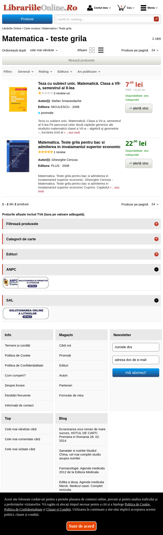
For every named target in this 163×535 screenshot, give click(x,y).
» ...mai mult (71, 132)
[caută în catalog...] (103, 19)
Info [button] (8, 335)
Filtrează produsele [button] (22, 224)
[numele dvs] (135, 347)
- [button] (156, 269)
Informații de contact (19, 405)
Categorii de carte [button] (21, 239)
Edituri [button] (11, 254)
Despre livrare (15, 385)
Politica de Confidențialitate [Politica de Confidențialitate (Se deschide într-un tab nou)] (23, 509)
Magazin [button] (66, 335)
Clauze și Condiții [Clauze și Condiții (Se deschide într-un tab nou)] (58, 509)
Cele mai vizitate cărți (20, 449)
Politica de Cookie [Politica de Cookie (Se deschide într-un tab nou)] (137, 504)
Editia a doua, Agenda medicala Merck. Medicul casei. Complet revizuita (81, 485)
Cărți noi (65, 345)
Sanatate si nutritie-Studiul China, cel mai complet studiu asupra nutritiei (80, 454)
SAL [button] (9, 300)
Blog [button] (63, 418)
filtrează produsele (82, 60)
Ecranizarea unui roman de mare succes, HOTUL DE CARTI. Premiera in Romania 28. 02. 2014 (82, 434)
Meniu (148, 8)
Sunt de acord (81, 526)
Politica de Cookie (17, 355)
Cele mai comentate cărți (22, 439)
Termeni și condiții (17, 345)
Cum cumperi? (15, 375)
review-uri (62, 93)
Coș (124, 8)
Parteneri (65, 385)
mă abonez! (135, 372)
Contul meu (97, 8)
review (60, 152)
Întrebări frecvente (18, 395)
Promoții (65, 355)
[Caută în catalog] (156, 19)
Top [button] (8, 418)
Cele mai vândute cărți (21, 429)
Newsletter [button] (122, 335)
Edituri (63, 365)
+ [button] (156, 224)
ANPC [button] (11, 269)
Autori (63, 375)
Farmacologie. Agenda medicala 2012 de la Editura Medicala (82, 470)
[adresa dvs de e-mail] (135, 360)
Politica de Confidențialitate (24, 365)
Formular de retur (71, 395)
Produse (27, 19)
